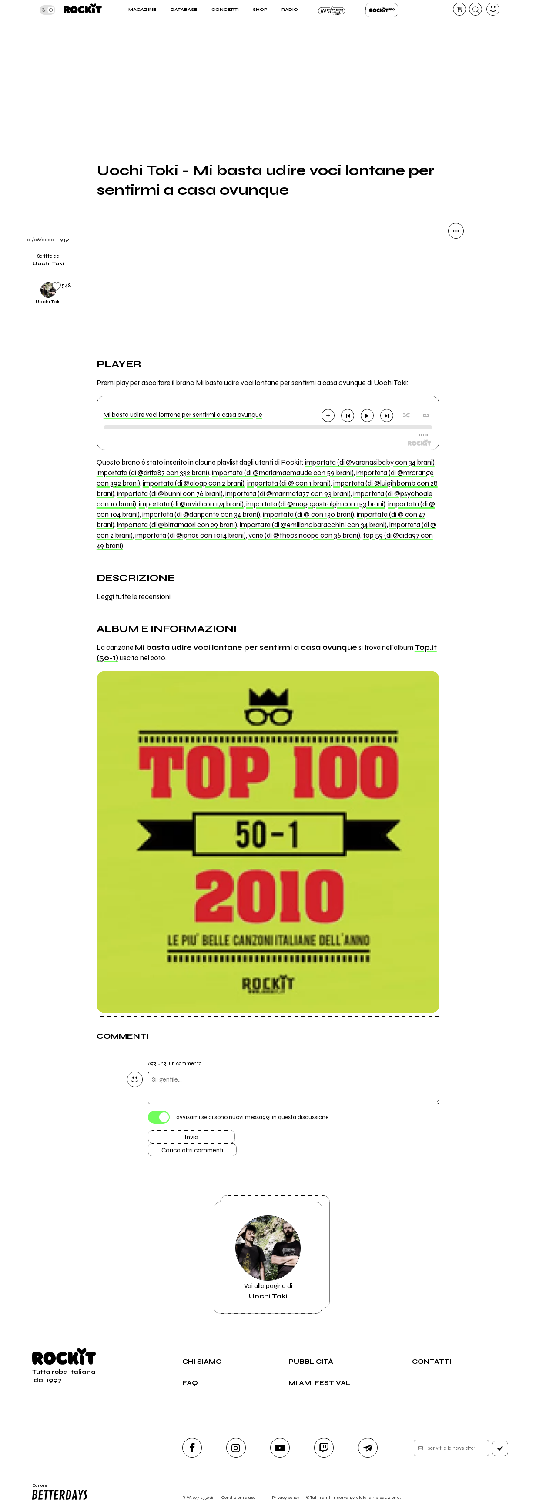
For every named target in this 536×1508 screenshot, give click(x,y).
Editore (59, 1492)
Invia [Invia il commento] (191, 1137)
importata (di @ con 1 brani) (289, 483)
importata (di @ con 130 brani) (308, 514)
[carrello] (459, 9)
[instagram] (236, 1448)
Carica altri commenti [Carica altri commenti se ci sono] (192, 1150)
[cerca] (475, 9)
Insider (331, 10)
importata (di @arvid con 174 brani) (191, 504)
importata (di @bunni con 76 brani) (170, 493)
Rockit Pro (381, 10)
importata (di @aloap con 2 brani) (194, 483)
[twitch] (324, 1448)
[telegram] (368, 1448)
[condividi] (456, 231)
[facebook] (192, 1448)
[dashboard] (492, 9)
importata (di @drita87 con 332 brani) (153, 473)
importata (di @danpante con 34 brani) (201, 514)
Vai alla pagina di (268, 1257)
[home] (83, 10)
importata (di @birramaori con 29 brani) (177, 525)
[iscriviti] (500, 1448)
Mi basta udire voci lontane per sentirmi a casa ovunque (183, 415)
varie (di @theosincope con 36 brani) (304, 535)
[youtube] (280, 1448)
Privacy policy (285, 1497)
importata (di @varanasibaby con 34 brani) (370, 462)
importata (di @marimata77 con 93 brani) (288, 493)
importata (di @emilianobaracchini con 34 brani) (313, 525)
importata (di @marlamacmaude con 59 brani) (283, 473)
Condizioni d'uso (238, 1497)
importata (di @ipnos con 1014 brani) (190, 535)
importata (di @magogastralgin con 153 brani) (315, 504)
